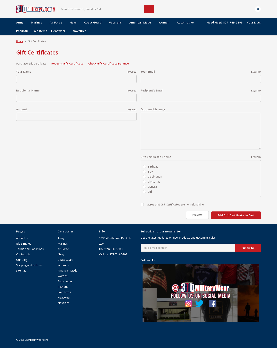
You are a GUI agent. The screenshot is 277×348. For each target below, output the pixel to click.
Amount (76, 109)
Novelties (79, 31)
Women (166, 22)
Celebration (155, 176)
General (152, 186)
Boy (150, 171)
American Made (141, 22)
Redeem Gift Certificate (67, 63)
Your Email (201, 71)
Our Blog (21, 259)
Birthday (153, 166)
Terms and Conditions (30, 248)
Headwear (60, 31)
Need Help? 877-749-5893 (225, 22)
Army (21, 22)
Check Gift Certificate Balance (108, 63)
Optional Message (153, 109)
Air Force (58, 22)
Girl (150, 191)
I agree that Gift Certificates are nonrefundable (175, 204)
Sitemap (21, 270)
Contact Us (23, 253)
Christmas (154, 181)
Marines (38, 22)
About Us (22, 237)
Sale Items (40, 31)
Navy (75, 22)
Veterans (117, 22)
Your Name (76, 71)
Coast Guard (94, 22)
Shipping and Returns (29, 264)
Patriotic (22, 31)
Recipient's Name (76, 90)
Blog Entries (23, 243)
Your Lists (254, 22)
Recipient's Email (201, 90)
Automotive (185, 22)
